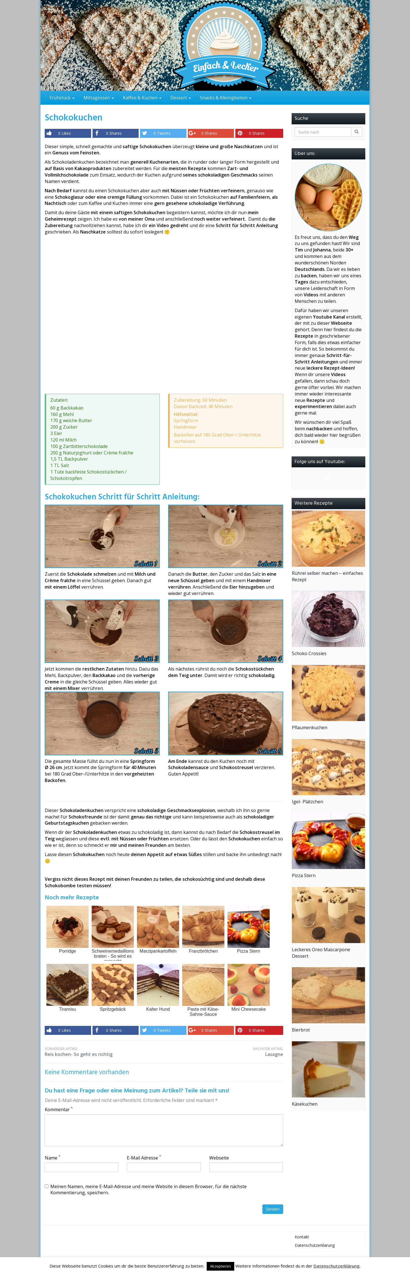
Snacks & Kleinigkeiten (225, 98)
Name (52, 1158)
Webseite (219, 1158)
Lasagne (223, 1051)
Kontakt (302, 1236)
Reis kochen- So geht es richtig (104, 1051)
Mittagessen (99, 98)
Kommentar (59, 1109)
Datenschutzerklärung (315, 1245)
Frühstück (62, 98)
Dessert (180, 98)
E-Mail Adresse (144, 1158)
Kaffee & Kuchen (142, 98)
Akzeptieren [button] (220, 1266)
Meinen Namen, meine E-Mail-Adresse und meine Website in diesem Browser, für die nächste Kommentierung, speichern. (146, 1189)
